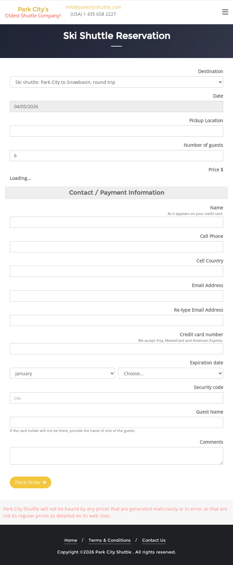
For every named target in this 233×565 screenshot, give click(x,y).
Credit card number (201, 334)
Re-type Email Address (198, 310)
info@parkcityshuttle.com (93, 7)
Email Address (207, 285)
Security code (208, 387)
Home (70, 540)
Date (218, 96)
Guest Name (209, 412)
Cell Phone (211, 236)
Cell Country (209, 261)
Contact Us (154, 540)
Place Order (30, 482)
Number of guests (203, 145)
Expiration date (206, 363)
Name (216, 208)
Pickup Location (206, 120)
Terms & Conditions (110, 540)
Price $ (215, 169)
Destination (210, 71)
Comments (211, 442)
